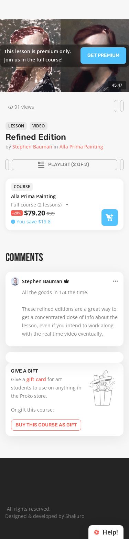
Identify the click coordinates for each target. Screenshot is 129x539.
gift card (36, 379)
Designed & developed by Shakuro (44, 516)
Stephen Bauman (42, 281)
